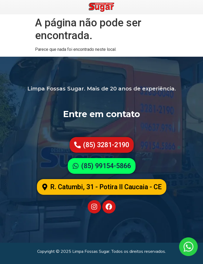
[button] (101, 187)
